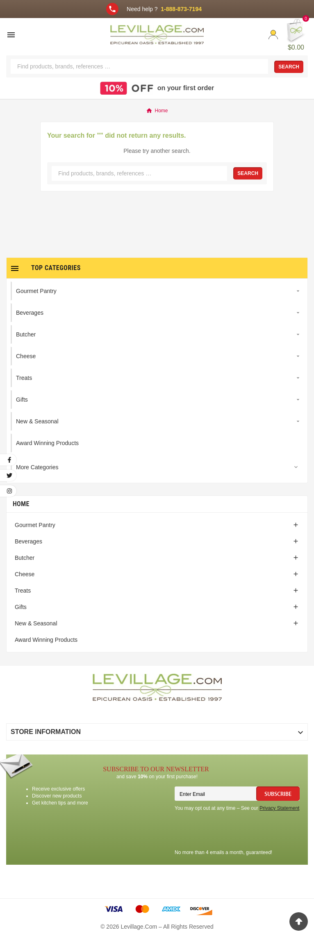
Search (288, 67)
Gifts (21, 607)
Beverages (28, 541)
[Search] (139, 66)
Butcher (24, 557)
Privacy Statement (279, 808)
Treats (23, 590)
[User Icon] (273, 34)
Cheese (24, 574)
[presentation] (237, 832)
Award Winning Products (46, 639)
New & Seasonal (36, 623)
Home (21, 504)
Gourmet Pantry (35, 525)
